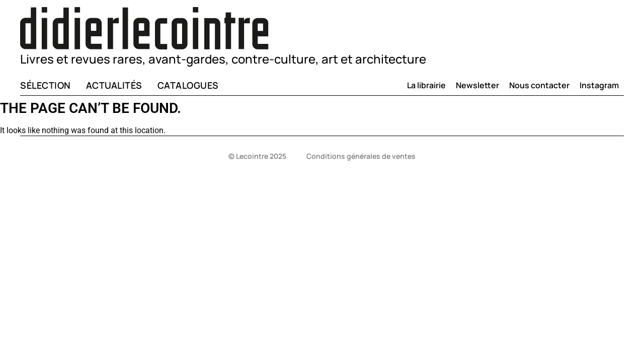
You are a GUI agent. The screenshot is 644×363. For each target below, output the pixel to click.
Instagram (599, 85)
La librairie (426, 85)
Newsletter (477, 85)
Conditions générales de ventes (361, 156)
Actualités (114, 85)
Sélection (45, 85)
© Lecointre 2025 (257, 156)
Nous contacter (539, 85)
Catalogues (188, 85)
